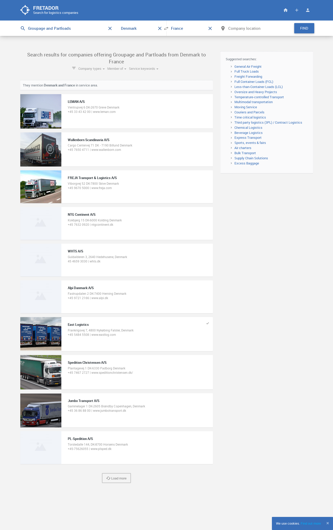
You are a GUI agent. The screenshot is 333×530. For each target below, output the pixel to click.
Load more (116, 478)
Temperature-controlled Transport (259, 97)
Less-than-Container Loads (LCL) (258, 86)
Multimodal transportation (253, 102)
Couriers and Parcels (249, 112)
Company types (91, 68)
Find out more (311, 523)
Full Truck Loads (246, 71)
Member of (116, 68)
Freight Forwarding (248, 76)
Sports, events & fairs (250, 142)
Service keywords (143, 68)
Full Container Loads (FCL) (253, 81)
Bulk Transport (245, 153)
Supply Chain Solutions (251, 158)
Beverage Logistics (248, 132)
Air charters (242, 147)
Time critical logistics (250, 117)
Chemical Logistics (248, 127)
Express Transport (248, 137)
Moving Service (245, 107)
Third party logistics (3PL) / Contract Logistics (268, 122)
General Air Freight (248, 66)
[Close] (327, 523)
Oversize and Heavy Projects (255, 92)
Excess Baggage (246, 163)
